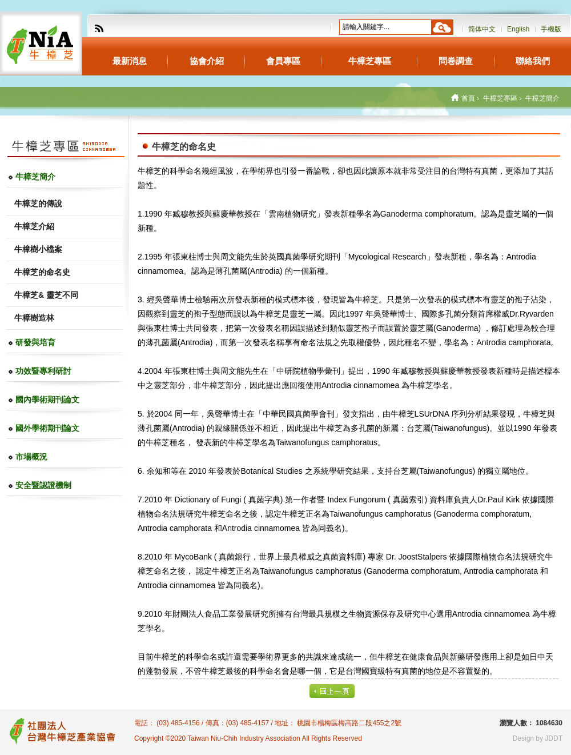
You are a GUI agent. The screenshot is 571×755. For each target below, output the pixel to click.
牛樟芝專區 (369, 61)
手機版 (551, 29)
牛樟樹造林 (34, 317)
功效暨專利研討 (43, 370)
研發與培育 (35, 342)
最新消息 (129, 61)
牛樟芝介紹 (34, 226)
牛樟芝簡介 (35, 176)
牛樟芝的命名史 (42, 272)
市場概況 (31, 456)
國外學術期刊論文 (47, 428)
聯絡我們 (533, 61)
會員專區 (283, 61)
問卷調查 (456, 61)
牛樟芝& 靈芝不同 (46, 294)
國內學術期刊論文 (47, 399)
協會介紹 (207, 61)
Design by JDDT (537, 738)
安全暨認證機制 (43, 485)
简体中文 (482, 29)
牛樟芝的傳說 (38, 203)
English (518, 29)
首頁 (468, 98)
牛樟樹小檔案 (38, 249)
